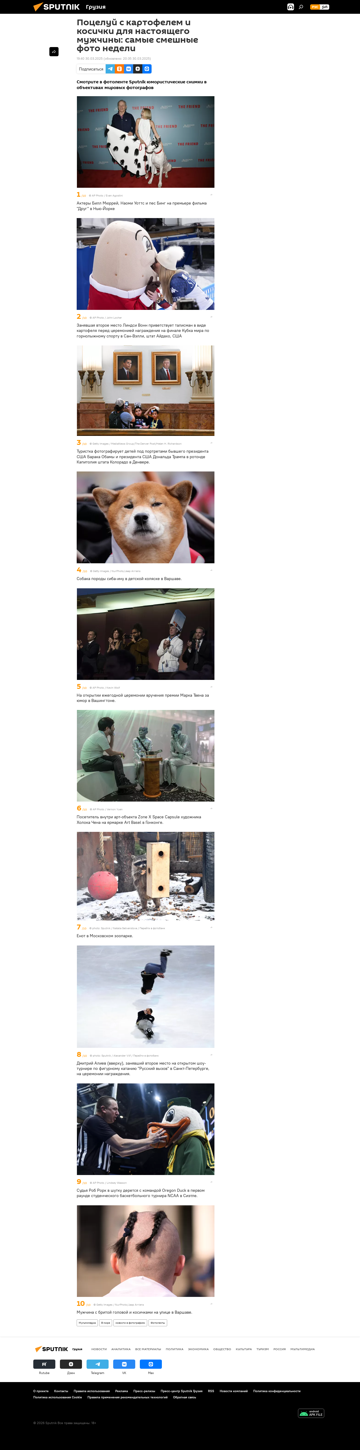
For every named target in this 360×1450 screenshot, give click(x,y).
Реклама (121, 1391)
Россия (279, 1349)
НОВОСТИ (99, 1349)
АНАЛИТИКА (121, 1349)
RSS (211, 1391)
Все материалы (148, 1349)
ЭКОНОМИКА (198, 1349)
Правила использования (92, 1391)
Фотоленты (158, 1322)
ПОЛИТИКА (174, 1349)
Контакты (61, 1391)
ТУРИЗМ (262, 1349)
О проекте (41, 1391)
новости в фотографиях (130, 1322)
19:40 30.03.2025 (90, 58)
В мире (105, 1322)
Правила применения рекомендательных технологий (127, 1397)
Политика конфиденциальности (277, 1391)
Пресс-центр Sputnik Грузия (181, 1391)
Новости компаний (234, 1391)
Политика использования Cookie (57, 1397)
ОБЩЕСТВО (222, 1349)
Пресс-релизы (144, 1391)
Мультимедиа (87, 1322)
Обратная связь (184, 1397)
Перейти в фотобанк (152, 928)
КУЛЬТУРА (244, 1349)
